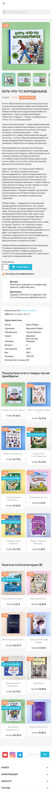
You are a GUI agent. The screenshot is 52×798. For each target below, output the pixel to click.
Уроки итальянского (38, 727)
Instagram (12, 755)
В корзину (20, 267)
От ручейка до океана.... (13, 598)
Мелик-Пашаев (28, 310)
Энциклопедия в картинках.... (13, 498)
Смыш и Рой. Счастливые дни (38, 455)
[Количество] (5, 267)
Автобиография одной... (13, 639)
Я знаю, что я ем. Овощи (13, 410)
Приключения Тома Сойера (39, 641)
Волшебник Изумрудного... (13, 728)
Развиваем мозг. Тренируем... (13, 684)
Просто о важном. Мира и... (39, 411)
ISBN (7, 314)
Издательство (12, 310)
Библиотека (38, 683)
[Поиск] (26, 12)
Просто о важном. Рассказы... (38, 542)
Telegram (20, 755)
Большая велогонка (38, 497)
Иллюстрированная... (13, 453)
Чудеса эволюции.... (38, 598)
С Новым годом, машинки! (13, 542)
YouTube (5, 755)
